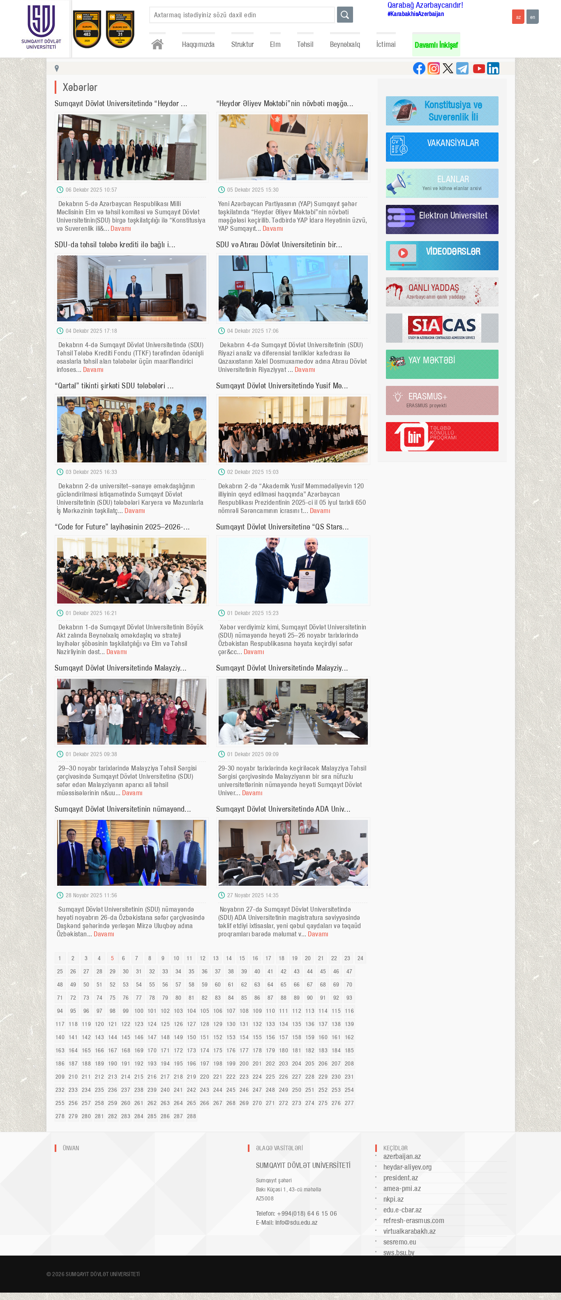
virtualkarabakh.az (409, 1231)
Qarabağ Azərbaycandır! (426, 5)
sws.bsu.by (399, 1252)
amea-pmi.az (402, 1188)
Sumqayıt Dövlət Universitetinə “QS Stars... (282, 527)
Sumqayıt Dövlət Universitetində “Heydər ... (121, 103)
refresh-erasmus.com (414, 1220)
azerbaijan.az (402, 1156)
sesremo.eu (399, 1241)
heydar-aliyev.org (407, 1167)
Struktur (242, 44)
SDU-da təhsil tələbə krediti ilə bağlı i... (115, 244)
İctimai (386, 44)
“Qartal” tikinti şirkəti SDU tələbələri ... (114, 385)
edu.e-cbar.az (402, 1209)
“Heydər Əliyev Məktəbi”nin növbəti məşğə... (285, 103)
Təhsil (305, 44)
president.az (400, 1177)
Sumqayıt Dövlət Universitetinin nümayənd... (123, 809)
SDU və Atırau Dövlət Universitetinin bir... (279, 244)
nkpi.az (393, 1199)
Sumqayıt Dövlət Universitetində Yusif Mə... (282, 385)
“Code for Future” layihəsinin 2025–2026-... (122, 527)
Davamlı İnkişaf (436, 45)
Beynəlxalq (345, 44)
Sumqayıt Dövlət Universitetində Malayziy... (121, 668)
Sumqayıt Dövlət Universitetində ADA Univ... (283, 809)
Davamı (121, 228)
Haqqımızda (198, 44)
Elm (275, 44)
